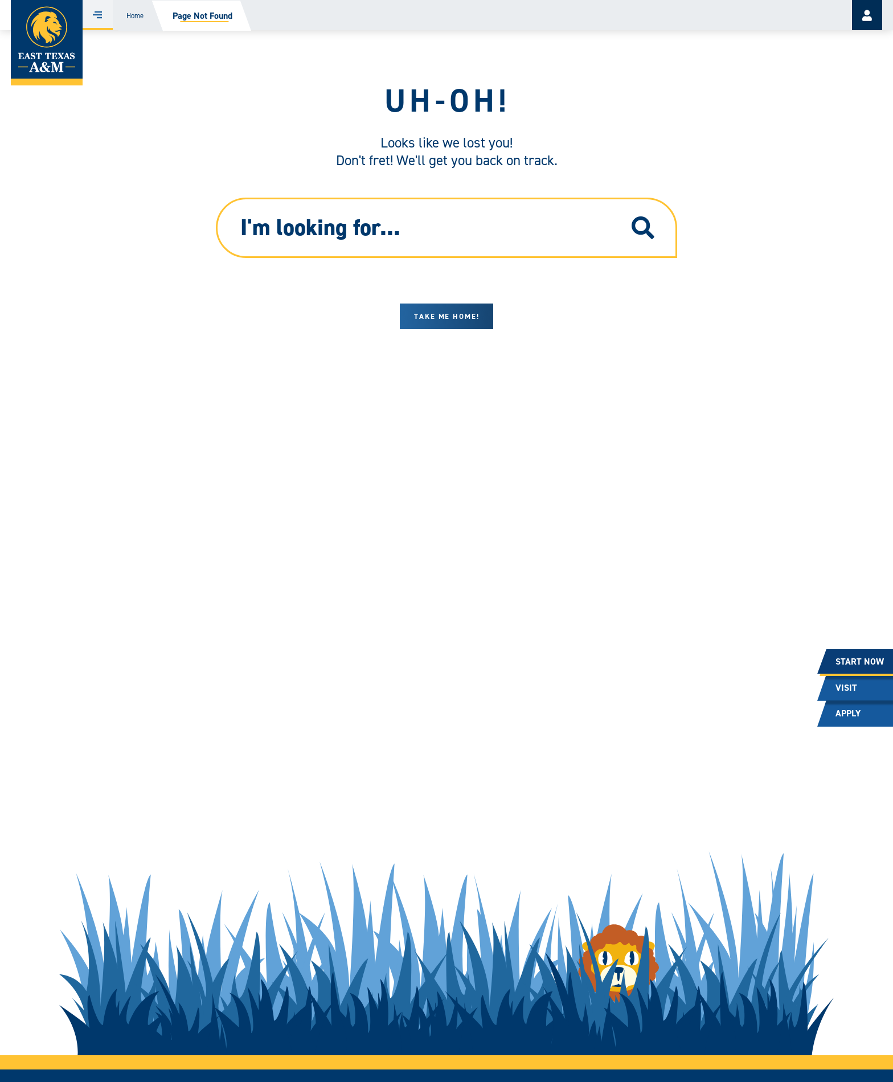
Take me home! (447, 316)
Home (135, 16)
